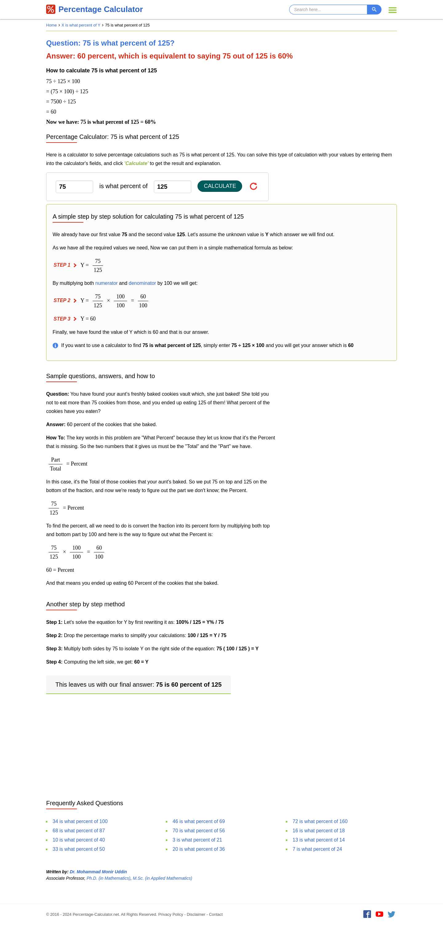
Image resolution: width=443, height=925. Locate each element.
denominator (142, 283)
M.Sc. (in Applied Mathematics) (162, 878)
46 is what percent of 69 (199, 821)
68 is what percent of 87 (79, 830)
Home (51, 25)
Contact (216, 914)
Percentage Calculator (94, 9)
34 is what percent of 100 (80, 821)
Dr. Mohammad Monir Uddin (98, 871)
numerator (106, 283)
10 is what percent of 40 (79, 839)
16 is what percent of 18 (319, 830)
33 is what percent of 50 (79, 849)
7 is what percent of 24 (317, 849)
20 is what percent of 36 (199, 849)
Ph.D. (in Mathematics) (108, 878)
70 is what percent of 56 (199, 830)
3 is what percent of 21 (197, 839)
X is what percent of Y (81, 25)
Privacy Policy (170, 914)
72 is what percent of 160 (320, 821)
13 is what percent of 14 (319, 839)
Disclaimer (196, 914)
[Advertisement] (221, 745)
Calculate (220, 186)
